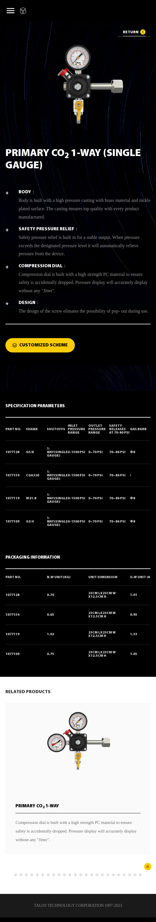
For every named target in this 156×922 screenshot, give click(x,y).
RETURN (131, 32)
